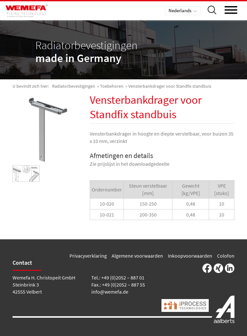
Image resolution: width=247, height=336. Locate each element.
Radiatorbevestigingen (73, 86)
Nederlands (180, 10)
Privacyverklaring (88, 255)
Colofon (225, 255)
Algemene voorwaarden (137, 255)
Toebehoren (112, 86)
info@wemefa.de (109, 291)
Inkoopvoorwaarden (190, 255)
